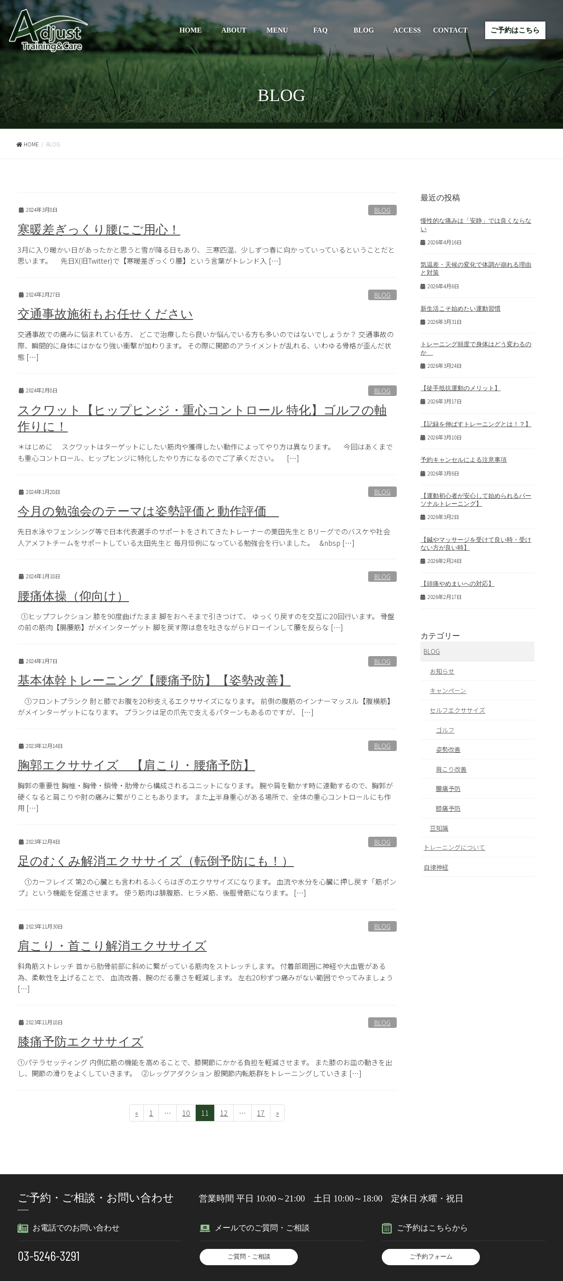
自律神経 (436, 867)
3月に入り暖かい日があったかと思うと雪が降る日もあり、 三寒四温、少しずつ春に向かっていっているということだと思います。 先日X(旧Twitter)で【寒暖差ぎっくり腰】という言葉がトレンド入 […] (206, 255)
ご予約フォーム (431, 1255)
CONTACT (450, 30)
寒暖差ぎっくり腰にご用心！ (102, 229)
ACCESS (407, 30)
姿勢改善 (448, 749)
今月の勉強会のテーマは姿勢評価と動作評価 (153, 511)
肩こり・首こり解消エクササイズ (115, 944)
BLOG (364, 30)
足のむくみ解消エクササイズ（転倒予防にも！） (160, 860)
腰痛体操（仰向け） (75, 595)
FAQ (320, 30)
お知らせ (442, 671)
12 (223, 1112)
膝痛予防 (448, 808)
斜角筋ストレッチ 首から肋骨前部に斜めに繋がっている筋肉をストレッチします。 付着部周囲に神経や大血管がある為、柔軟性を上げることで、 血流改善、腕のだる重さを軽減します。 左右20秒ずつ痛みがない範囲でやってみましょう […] (205, 975)
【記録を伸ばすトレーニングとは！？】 (475, 424)
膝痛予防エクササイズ (83, 1040)
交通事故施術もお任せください (108, 314)
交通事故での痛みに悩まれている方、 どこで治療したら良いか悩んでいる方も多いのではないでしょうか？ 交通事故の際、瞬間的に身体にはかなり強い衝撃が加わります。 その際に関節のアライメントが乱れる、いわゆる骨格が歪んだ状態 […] (206, 345)
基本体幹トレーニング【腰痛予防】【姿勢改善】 (159, 680)
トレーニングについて (454, 847)
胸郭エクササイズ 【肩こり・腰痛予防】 (140, 764)
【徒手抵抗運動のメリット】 (460, 388)
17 (260, 1112)
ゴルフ (445, 730)
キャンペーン (448, 690)
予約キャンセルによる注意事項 (463, 460)
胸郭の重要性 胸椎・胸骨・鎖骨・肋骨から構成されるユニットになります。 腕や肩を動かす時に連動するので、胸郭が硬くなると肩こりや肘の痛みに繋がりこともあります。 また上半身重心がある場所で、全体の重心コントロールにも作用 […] (205, 795)
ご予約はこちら (515, 30)
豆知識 (439, 828)
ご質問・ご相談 (249, 1255)
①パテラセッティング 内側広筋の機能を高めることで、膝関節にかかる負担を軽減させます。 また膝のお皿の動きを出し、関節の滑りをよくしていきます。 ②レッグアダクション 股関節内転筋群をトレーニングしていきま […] (205, 1066)
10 (186, 1112)
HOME (190, 30)
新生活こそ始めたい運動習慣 (460, 308)
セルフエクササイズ (457, 710)
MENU (277, 30)
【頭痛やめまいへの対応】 (457, 584)
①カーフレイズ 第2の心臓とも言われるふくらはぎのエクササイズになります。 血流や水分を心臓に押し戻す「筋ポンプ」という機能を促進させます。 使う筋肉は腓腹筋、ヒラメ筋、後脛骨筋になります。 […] (207, 886)
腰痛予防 (448, 788)
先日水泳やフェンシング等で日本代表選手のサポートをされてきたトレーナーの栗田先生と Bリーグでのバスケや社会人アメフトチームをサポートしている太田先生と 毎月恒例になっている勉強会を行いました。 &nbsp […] (204, 537)
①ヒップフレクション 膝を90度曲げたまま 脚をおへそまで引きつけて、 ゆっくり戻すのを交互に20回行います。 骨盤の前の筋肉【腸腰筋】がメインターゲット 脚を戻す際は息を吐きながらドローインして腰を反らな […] (206, 621)
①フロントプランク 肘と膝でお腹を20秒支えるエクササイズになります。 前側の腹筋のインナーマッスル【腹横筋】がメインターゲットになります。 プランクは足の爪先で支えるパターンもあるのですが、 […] (206, 705)
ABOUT (233, 30)
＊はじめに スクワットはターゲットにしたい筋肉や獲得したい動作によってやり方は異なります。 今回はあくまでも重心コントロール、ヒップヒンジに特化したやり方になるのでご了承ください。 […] (205, 452)
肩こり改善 (451, 769)
